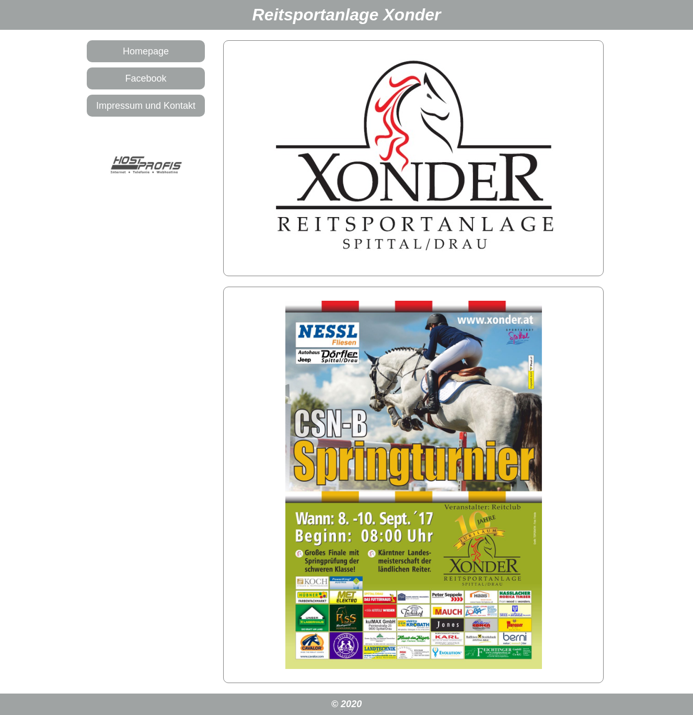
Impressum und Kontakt (145, 105)
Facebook (145, 78)
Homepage (146, 51)
